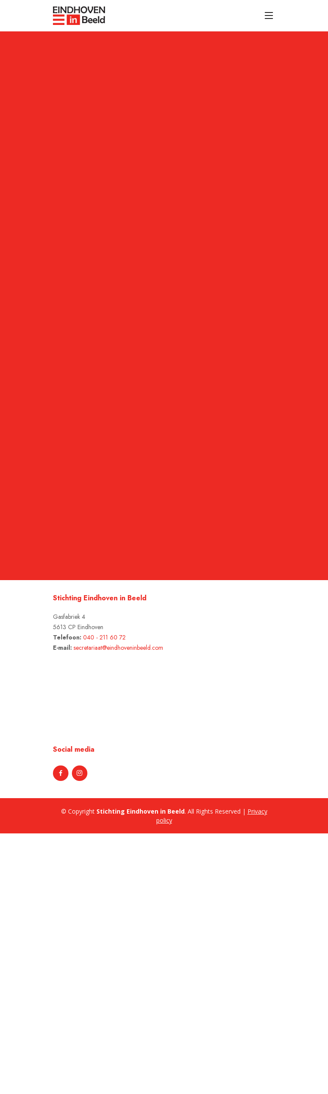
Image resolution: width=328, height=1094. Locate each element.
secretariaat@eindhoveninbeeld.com (118, 647)
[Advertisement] (48, 962)
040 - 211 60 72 (104, 637)
